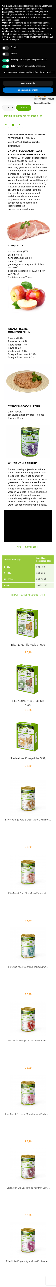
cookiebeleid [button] (13, 20)
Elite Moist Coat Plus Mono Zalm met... (28, 874)
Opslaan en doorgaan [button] (28, 90)
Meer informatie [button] (27, 83)
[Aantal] (8, 108)
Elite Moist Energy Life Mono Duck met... (28, 985)
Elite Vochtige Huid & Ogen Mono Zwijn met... (28, 819)
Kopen (24, 108)
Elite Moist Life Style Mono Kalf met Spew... (28, 1095)
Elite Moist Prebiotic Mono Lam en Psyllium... (28, 1040)
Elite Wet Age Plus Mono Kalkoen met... (28, 929)
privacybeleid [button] (8, 11)
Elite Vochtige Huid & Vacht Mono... (28, 1205)
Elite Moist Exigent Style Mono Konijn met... (28, 1150)
